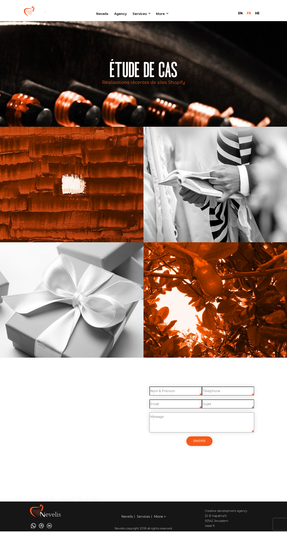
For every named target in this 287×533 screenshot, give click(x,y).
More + (160, 516)
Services (140, 14)
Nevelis (102, 14)
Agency (120, 14)
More (160, 14)
